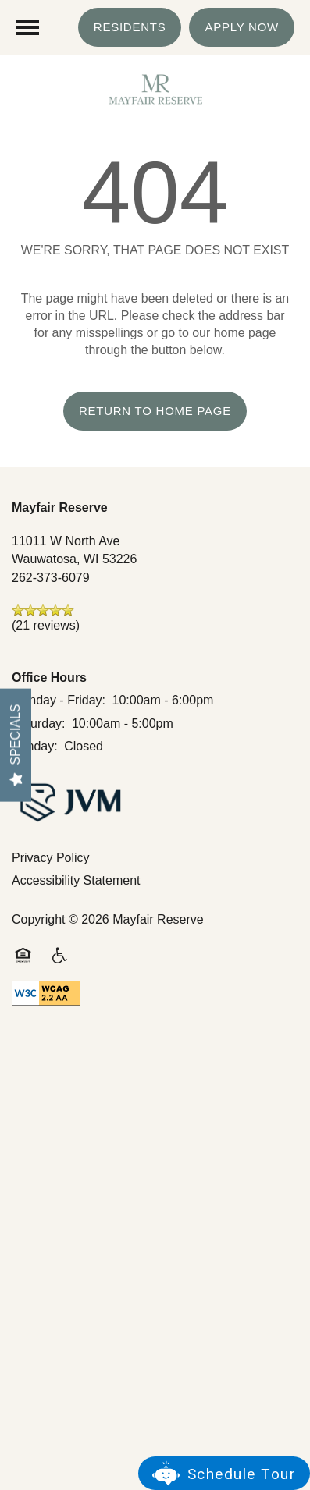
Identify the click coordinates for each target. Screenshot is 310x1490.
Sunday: (35, 746)
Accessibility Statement (76, 880)
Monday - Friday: (58, 700)
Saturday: (38, 723)
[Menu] (27, 27)
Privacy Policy (51, 857)
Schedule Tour (242, 1474)
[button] (130, 27)
